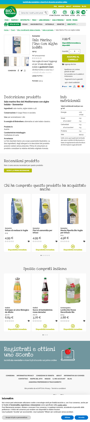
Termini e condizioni (58, 388)
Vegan (24, 24)
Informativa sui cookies (74, 375)
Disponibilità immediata (17, 248)
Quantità (65, 51)
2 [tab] (43, 255)
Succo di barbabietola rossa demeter (42, 311)
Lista (78, 13)
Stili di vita (14, 24)
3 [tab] (45, 255)
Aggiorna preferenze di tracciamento (45, 382)
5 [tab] (49, 255)
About (68, 6)
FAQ (55, 6)
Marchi (61, 6)
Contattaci (23, 379)
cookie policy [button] (62, 405)
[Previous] (27, 61)
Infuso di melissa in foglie (16, 230)
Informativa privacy (25, 375)
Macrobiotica (36, 24)
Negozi (47, 379)
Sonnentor (36, 36)
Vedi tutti (72, 24)
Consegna (10, 375)
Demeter (60, 24)
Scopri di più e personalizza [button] (16, 417)
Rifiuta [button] (67, 417)
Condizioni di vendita (45, 375)
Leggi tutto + (37, 76)
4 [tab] (47, 255)
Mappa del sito (36, 379)
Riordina (76, 6)
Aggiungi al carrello (73, 58)
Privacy (47, 388)
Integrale (49, 24)
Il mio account (59, 379)
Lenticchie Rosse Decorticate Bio (68, 311)
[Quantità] (74, 51)
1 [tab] (41, 255)
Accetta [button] (81, 417)
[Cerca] (33, 13)
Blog (84, 6)
